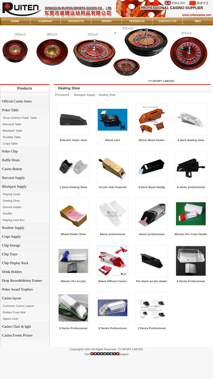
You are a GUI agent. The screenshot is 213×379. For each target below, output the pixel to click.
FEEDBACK (137, 21)
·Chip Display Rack (14, 263)
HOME (15, 21)
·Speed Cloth (9, 318)
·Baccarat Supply (13, 178)
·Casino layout (11, 298)
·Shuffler (6, 213)
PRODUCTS (76, 21)
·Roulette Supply (13, 228)
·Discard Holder (11, 207)
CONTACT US (167, 21)
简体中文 (203, 3)
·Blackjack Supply (13, 186)
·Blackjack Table (11, 130)
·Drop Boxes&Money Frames (21, 280)
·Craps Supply (11, 236)
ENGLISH (178, 3)
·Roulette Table (11, 137)
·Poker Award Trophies (17, 289)
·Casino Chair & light (16, 326)
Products (24, 88)
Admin (6, 375)
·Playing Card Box (13, 220)
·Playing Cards (10, 194)
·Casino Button (11, 169)
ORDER (106, 21)
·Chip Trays (9, 254)
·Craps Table (9, 143)
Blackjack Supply (84, 94)
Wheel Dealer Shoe (73, 234)
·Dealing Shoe (10, 200)
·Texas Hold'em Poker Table (19, 117)
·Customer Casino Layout (17, 305)
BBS (198, 21)
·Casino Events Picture (16, 335)
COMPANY (45, 21)
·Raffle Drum (10, 160)
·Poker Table (10, 110)
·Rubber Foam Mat (13, 312)
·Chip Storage (10, 245)
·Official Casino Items (16, 101)
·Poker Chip (9, 151)
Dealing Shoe (107, 94)
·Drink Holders (11, 272)
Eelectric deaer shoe (73, 140)
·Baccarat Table (11, 124)
